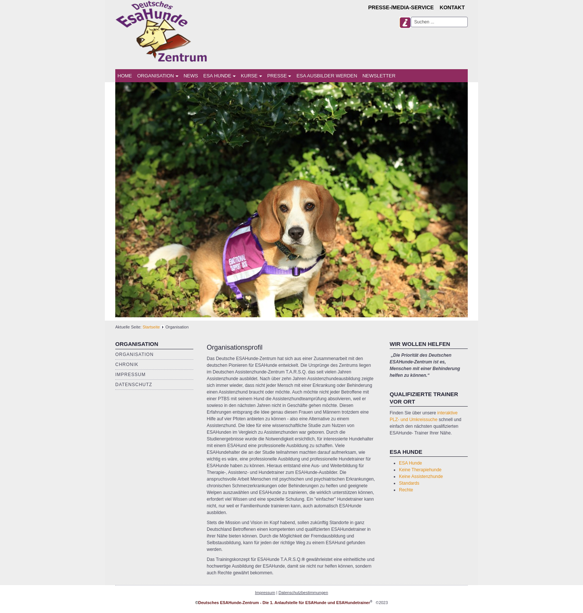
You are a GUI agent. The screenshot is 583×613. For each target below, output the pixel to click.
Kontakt (452, 7)
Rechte (406, 489)
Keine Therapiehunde (420, 469)
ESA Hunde (219, 75)
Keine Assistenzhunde (421, 476)
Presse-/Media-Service (401, 7)
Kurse (251, 75)
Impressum (130, 374)
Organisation (157, 75)
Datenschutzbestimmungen (303, 592)
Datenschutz (133, 384)
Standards (409, 483)
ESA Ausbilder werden (326, 75)
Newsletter (379, 75)
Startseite (151, 327)
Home (124, 75)
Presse (279, 75)
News (191, 75)
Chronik (126, 364)
